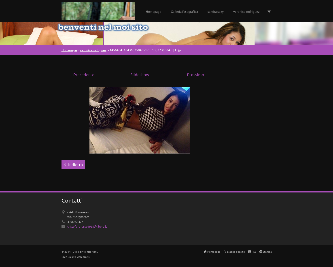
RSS (254, 251)
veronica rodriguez (246, 11)
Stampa (267, 251)
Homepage (153, 11)
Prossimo (195, 74)
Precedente (83, 74)
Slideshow (139, 74)
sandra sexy (216, 11)
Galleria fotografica (184, 11)
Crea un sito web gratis (75, 256)
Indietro (75, 164)
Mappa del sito (236, 251)
